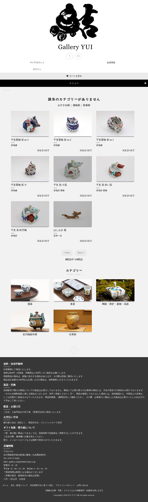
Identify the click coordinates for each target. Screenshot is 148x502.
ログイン (37, 69)
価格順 (76, 105)
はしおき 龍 (60, 230)
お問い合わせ (82, 485)
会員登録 (111, 62)
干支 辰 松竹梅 (19, 230)
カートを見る (75, 76)
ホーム (6, 90)
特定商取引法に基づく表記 (41, 485)
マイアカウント (37, 62)
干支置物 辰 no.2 (62, 139)
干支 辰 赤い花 (104, 185)
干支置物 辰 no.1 (105, 139)
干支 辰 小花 (60, 185)
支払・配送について (19, 485)
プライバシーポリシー (65, 485)
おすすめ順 (64, 105)
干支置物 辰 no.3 (20, 139)
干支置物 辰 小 (19, 185)
